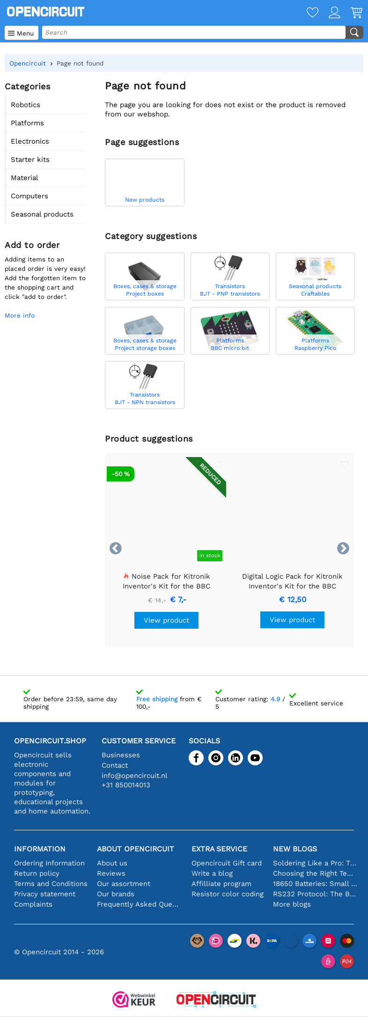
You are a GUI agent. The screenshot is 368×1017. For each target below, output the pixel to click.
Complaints (33, 904)
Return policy (36, 873)
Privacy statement (44, 894)
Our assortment (123, 883)
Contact (115, 765)
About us (112, 863)
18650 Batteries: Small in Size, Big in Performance (315, 883)
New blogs (295, 848)
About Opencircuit (135, 848)
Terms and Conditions (51, 883)
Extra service (219, 848)
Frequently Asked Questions (139, 904)
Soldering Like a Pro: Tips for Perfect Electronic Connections (315, 863)
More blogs (292, 904)
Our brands (115, 894)
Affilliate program (221, 883)
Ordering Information (49, 863)
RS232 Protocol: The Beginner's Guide (315, 894)
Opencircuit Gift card (226, 863)
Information (40, 848)
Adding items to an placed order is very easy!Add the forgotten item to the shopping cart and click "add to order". (45, 277)
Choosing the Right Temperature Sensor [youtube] (315, 873)
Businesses (121, 755)
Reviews (111, 873)
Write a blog (212, 873)
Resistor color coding (227, 894)
